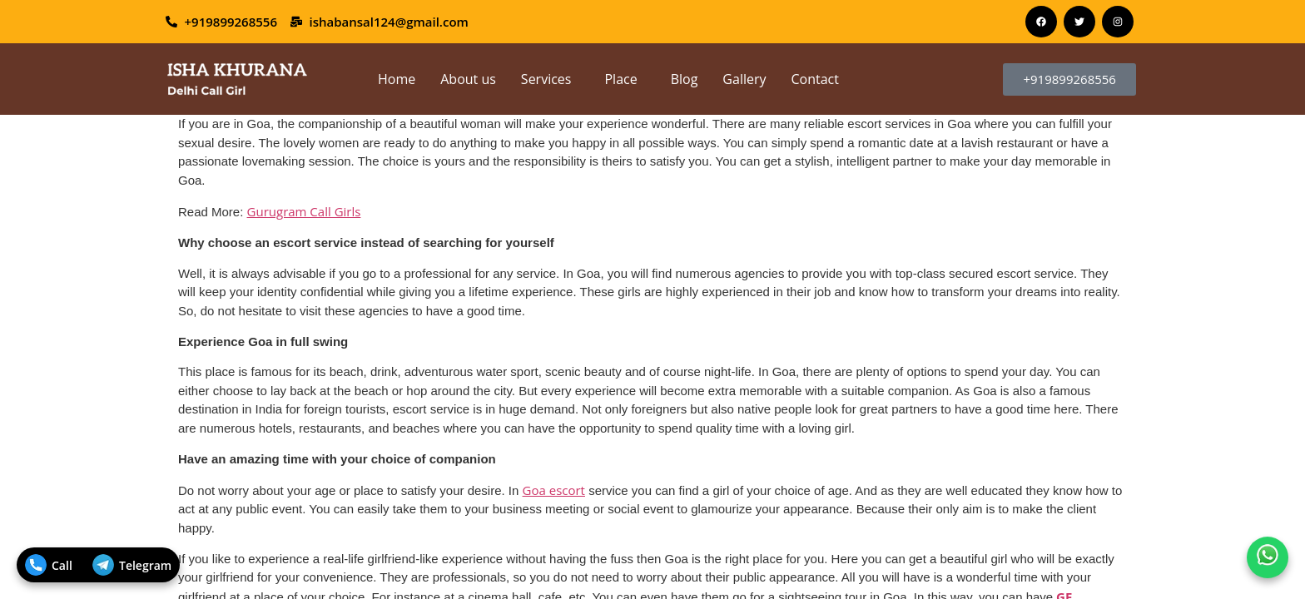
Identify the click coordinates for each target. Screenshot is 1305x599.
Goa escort (554, 490)
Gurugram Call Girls (304, 211)
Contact (815, 79)
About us (468, 79)
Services (546, 79)
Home (396, 79)
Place (620, 79)
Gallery (744, 79)
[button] (551, 79)
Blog (684, 79)
